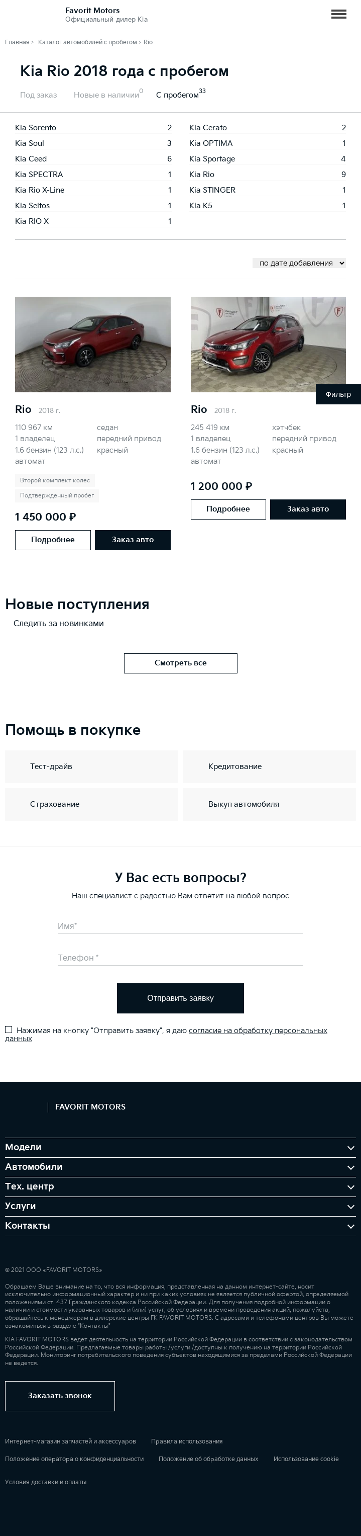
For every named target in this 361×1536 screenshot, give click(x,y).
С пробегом (177, 95)
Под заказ (38, 95)
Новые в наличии (106, 95)
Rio (23, 410)
